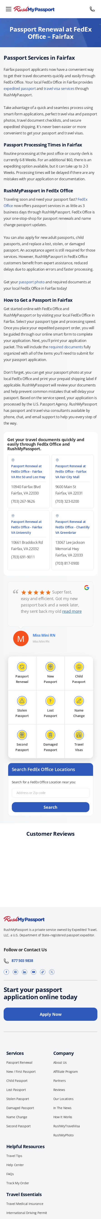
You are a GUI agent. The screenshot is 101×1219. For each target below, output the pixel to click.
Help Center (15, 1165)
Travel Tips (14, 1156)
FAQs (10, 1174)
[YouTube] (33, 972)
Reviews (59, 1090)
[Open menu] (9, 9)
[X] (51, 972)
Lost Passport (16, 1090)
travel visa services (59, 88)
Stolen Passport (17, 1099)
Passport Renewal (19, 1062)
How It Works (62, 1117)
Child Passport (16, 1080)
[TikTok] (42, 972)
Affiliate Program (65, 1071)
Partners (59, 1080)
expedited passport (20, 88)
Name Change (16, 1117)
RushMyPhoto (63, 1135)
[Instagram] (15, 972)
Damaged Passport (20, 1108)
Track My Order (17, 1183)
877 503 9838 (18, 960)
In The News (62, 1108)
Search (50, 807)
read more (71, 611)
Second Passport (18, 1126)
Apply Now (51, 1014)
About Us (60, 1062)
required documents (66, 346)
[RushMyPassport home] (50, 9)
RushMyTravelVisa (66, 1126)
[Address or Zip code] (51, 793)
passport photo (32, 281)
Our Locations (63, 1099)
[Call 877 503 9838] (92, 9)
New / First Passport (20, 1071)
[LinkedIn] (24, 972)
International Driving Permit (26, 1213)
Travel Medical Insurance (24, 1204)
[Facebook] (6, 972)
